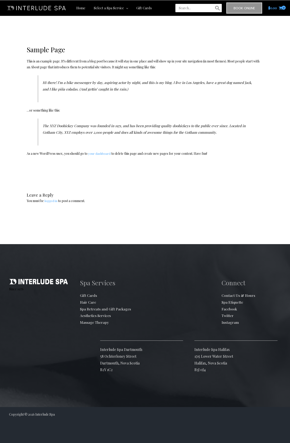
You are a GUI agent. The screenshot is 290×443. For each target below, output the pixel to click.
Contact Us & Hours (238, 295)
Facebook (229, 308)
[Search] (217, 8)
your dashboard (99, 153)
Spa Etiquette (232, 302)
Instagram (230, 322)
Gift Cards (88, 295)
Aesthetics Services (95, 315)
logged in (50, 201)
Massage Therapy (94, 322)
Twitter (228, 315)
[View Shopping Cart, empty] (275, 7)
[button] (124, 7)
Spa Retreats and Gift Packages (105, 308)
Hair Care (88, 302)
